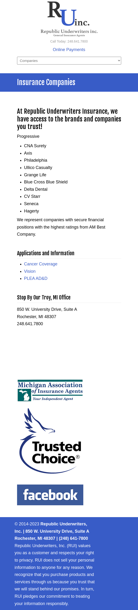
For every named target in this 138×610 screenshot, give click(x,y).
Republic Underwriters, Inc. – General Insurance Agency (69, 19)
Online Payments (69, 49)
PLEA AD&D (36, 278)
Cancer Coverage (41, 264)
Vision (30, 271)
